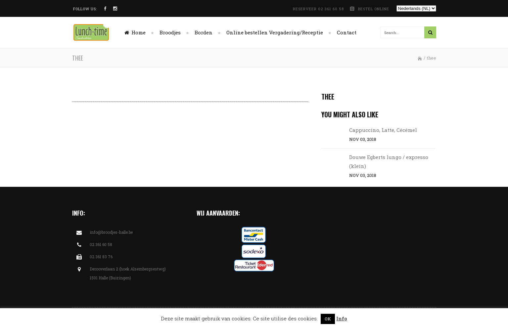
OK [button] (328, 319)
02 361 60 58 (101, 244)
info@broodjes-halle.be (111, 232)
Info (341, 318)
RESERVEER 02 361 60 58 (319, 8)
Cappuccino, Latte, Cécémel (383, 130)
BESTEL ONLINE (373, 8)
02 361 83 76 (101, 256)
